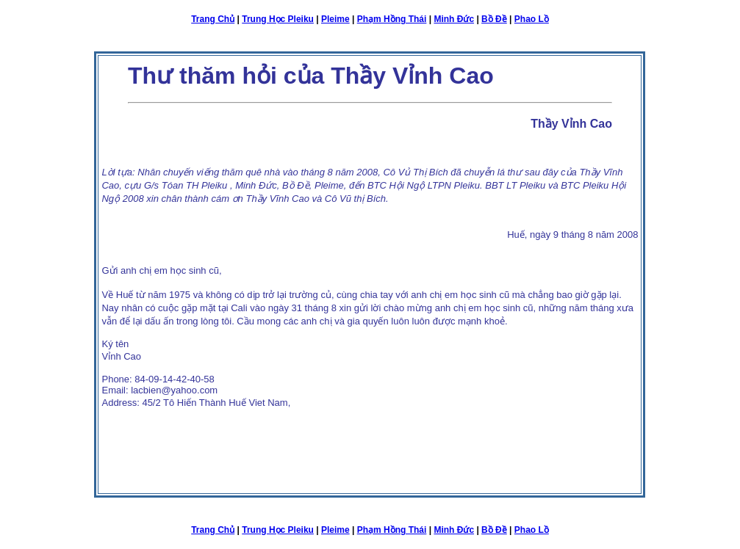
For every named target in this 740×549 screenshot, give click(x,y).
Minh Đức (454, 19)
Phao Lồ (531, 19)
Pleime (335, 19)
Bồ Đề (494, 19)
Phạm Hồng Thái (392, 19)
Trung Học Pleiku (278, 19)
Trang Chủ (212, 19)
